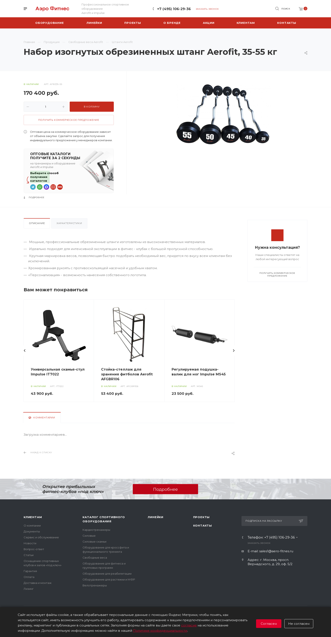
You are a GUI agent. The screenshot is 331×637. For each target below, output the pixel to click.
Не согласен (298, 624)
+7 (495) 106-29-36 (174, 9)
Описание (37, 223)
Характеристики (69, 223)
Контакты (202, 525)
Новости (30, 543)
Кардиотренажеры (96, 529)
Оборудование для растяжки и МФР (109, 579)
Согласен (269, 624)
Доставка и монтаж (38, 583)
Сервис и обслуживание (41, 537)
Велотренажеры (95, 585)
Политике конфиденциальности (160, 631)
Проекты (201, 517)
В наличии (31, 84)
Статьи (29, 555)
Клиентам (33, 517)
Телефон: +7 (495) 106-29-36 (271, 537)
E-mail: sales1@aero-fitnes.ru (270, 551)
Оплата (29, 577)
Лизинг (29, 588)
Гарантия (30, 571)
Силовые (89, 535)
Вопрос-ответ (34, 549)
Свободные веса (95, 557)
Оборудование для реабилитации (107, 573)
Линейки (155, 517)
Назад (24, 350)
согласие (189, 625)
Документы (32, 531)
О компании (32, 525)
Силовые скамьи (94, 541)
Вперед (233, 350)
